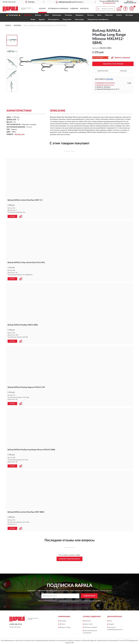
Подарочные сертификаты (98, 19)
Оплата (62, 623)
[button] (109, 2)
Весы (99, 15)
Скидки (111, 623)
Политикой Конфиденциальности (69, 600)
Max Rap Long (19, 134)
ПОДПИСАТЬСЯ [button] (89, 595)
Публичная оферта (90, 626)
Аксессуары (79, 19)
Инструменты (53, 19)
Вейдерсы (80, 15)
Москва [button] (109, 79)
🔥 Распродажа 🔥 (13, 15)
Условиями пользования (88, 600)
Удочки (42, 19)
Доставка (63, 620)
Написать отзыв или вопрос (69, 558)
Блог (110, 620)
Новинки (74, 8)
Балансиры (56, 15)
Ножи (33, 19)
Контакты (84, 8)
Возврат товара (65, 626)
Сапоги (119, 15)
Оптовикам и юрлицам (58, 8)
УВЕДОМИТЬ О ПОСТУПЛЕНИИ (113, 64)
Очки (47, 15)
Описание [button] (123, 71)
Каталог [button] (42, 8)
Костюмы (129, 15)
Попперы (68, 15)
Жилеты (90, 15)
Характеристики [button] (102, 71)
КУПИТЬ (12, 216)
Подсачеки (67, 19)
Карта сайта (88, 623)
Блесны (38, 15)
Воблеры (27, 15)
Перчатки (109, 15)
